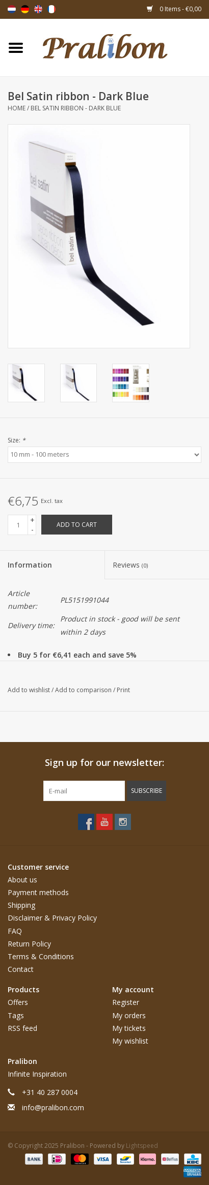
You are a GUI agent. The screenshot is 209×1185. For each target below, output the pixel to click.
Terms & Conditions (41, 956)
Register (125, 1002)
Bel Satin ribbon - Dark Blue (76, 108)
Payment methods (38, 892)
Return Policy (29, 944)
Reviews (130, 565)
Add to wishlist (29, 690)
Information (30, 565)
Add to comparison (84, 690)
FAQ (15, 931)
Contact (21, 969)
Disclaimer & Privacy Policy (52, 918)
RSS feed (22, 1028)
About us (22, 879)
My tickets (129, 1028)
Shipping (21, 905)
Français (51, 9)
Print (123, 690)
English (38, 9)
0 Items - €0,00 (174, 9)
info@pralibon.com (53, 1107)
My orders (129, 1015)
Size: (16, 440)
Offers (18, 1002)
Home (16, 108)
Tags (16, 1015)
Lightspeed (142, 1145)
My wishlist (130, 1041)
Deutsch (25, 9)
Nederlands (12, 9)
